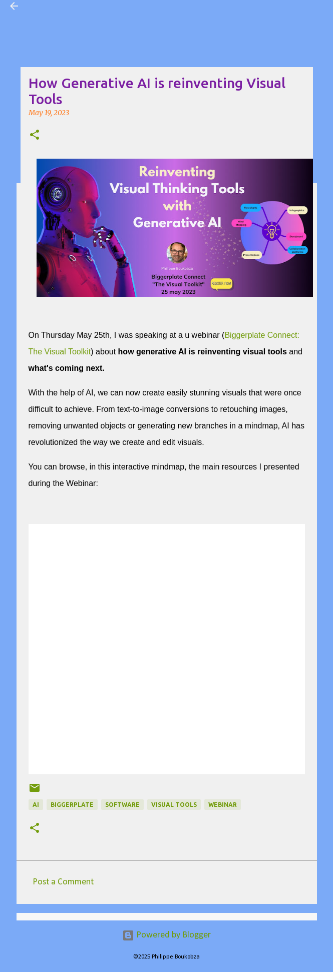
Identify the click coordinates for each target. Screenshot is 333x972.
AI (36, 804)
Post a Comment (63, 882)
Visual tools (174, 804)
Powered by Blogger (166, 935)
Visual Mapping (57, 6)
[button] (35, 136)
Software (122, 804)
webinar (222, 804)
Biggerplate (72, 804)
